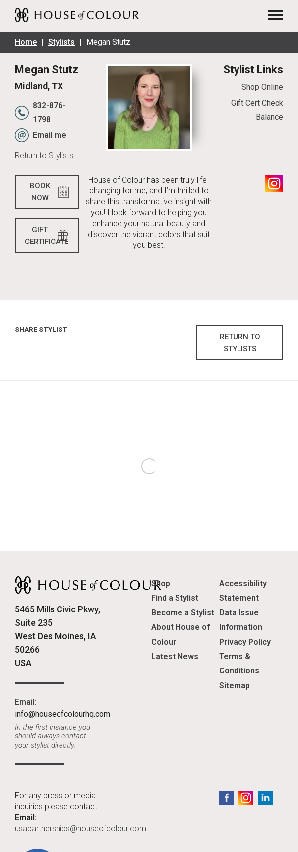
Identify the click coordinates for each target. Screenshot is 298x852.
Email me (49, 135)
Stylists (61, 42)
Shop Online (262, 87)
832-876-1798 (49, 112)
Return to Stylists (44, 155)
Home (26, 42)
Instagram (274, 183)
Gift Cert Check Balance (257, 110)
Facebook (226, 798)
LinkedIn (265, 798)
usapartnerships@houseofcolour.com (80, 828)
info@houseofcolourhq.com (62, 714)
